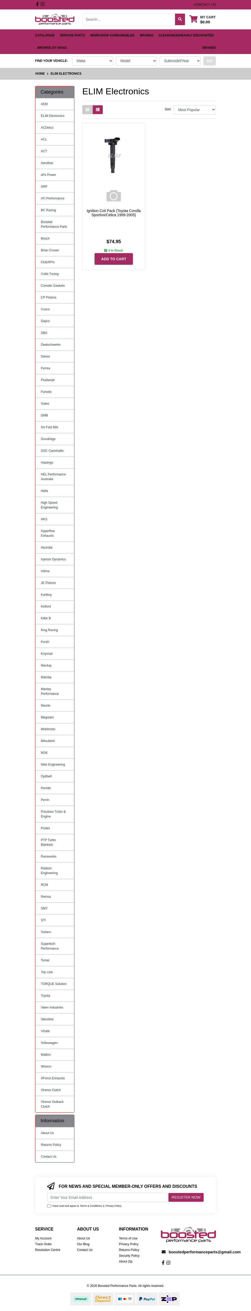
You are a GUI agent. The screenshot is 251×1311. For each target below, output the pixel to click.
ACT (44, 151)
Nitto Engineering (53, 764)
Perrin (45, 800)
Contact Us (48, 1156)
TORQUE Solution (54, 984)
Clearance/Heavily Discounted (186, 35)
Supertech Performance (50, 946)
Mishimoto (48, 729)
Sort (168, 109)
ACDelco (47, 127)
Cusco (45, 309)
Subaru (46, 932)
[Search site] (180, 19)
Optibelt (46, 776)
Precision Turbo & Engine (53, 814)
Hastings (47, 462)
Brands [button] (146, 35)
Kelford (46, 606)
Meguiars (47, 717)
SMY (44, 908)
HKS (44, 519)
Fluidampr (48, 380)
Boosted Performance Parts (54, 224)
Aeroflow (47, 163)
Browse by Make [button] (52, 48)
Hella (44, 491)
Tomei (45, 960)
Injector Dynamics (53, 559)
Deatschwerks (51, 344)
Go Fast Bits (49, 427)
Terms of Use (128, 1238)
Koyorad (47, 654)
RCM (44, 885)
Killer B (46, 618)
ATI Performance (52, 198)
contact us (205, 5)
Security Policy (129, 1256)
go (209, 61)
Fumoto (46, 392)
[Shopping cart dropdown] (202, 19)
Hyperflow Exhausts (48, 533)
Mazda (45, 705)
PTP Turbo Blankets (48, 842)
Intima (45, 571)
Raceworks (48, 856)
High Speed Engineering (49, 505)
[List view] (97, 109)
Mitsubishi (48, 741)
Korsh (45, 642)
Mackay (46, 665)
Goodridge (48, 439)
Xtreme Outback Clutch (52, 1104)
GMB (44, 415)
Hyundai (46, 547)
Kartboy (46, 595)
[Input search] (128, 19)
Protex (45, 828)
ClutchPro (48, 262)
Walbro (46, 1055)
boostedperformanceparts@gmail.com (205, 1252)
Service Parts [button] (72, 35)
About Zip (125, 1261)
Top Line (47, 972)
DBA (44, 333)
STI (43, 920)
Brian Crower (50, 250)
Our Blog (83, 1244)
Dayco (45, 321)
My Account (43, 1238)
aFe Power (48, 175)
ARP (44, 186)
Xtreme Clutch (51, 1090)
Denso (45, 356)
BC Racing (48, 210)
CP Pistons (48, 297)
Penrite (46, 788)
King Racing (49, 630)
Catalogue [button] (44, 35)
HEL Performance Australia (53, 477)
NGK (44, 753)
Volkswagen (49, 1043)
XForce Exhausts (53, 1078)
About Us (47, 1133)
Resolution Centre (47, 1250)
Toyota (45, 996)
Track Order (43, 1244)
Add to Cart (113, 259)
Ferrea (45, 368)
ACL (44, 139)
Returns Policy (51, 1145)
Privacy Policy (113, 1205)
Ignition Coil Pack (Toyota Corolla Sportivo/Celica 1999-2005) (114, 213)
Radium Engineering (49, 870)
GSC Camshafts (52, 451)
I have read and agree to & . (84, 1206)
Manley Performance (50, 691)
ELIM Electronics (52, 116)
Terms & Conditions (91, 1205)
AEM (44, 104)
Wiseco (46, 1066)
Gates (45, 403)
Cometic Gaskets (53, 286)
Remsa (46, 896)
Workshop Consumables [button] (112, 35)
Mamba (46, 677)
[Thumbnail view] (87, 109)
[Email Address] (107, 1197)
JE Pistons (48, 583)
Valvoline (47, 1019)
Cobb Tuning (50, 274)
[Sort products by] (195, 109)
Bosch (45, 238)
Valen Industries (52, 1007)
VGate (45, 1031)
